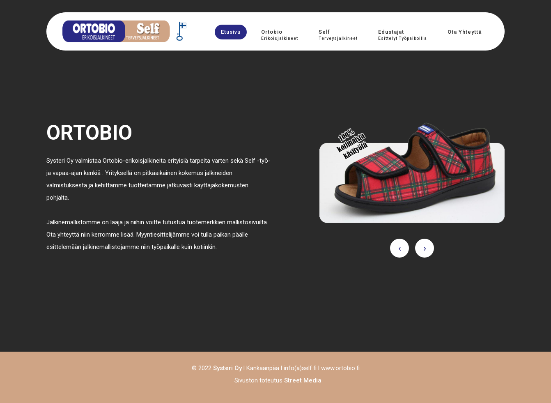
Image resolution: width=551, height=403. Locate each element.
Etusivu (231, 32)
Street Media (302, 380)
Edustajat (402, 35)
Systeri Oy (227, 368)
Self (338, 35)
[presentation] (399, 248)
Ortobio (279, 35)
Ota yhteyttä (465, 32)
